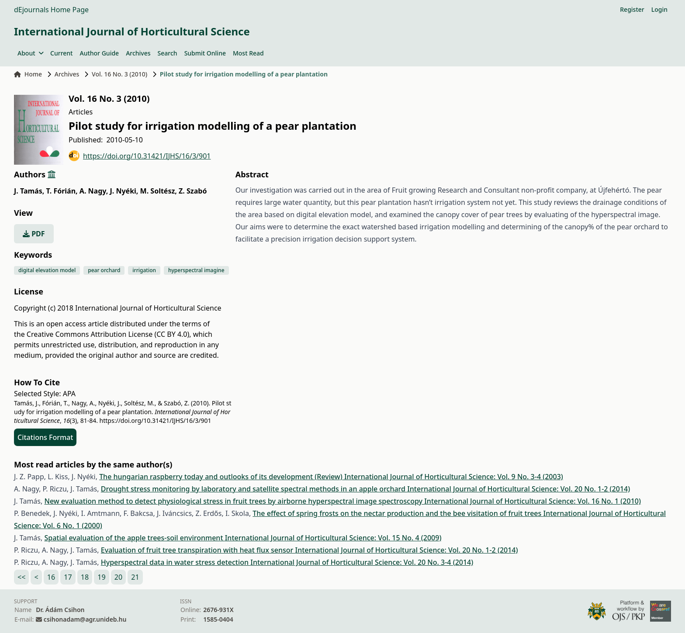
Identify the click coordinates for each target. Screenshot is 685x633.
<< (21, 577)
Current (61, 53)
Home (28, 74)
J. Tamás (29, 191)
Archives (138, 53)
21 (135, 577)
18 (85, 577)
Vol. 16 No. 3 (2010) (119, 74)
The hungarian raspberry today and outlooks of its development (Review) (221, 476)
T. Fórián (61, 191)
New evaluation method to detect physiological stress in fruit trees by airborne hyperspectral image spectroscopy (234, 501)
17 (68, 577)
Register (632, 9)
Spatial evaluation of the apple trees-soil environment (134, 538)
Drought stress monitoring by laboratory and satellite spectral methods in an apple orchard (254, 489)
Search (167, 53)
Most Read (248, 53)
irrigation (144, 270)
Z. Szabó (193, 191)
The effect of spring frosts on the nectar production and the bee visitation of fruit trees (398, 513)
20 (118, 577)
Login (659, 9)
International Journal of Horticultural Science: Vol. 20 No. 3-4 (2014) (361, 562)
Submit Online (205, 53)
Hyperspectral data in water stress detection (176, 562)
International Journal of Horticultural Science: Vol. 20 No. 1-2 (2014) (518, 489)
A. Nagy (94, 191)
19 (101, 577)
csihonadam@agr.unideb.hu (85, 619)
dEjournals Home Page (51, 9)
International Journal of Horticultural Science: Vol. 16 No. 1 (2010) (532, 501)
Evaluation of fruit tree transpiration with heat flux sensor (198, 550)
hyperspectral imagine (196, 270)
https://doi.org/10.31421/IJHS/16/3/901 (140, 155)
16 (51, 577)
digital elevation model (47, 270)
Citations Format (45, 437)
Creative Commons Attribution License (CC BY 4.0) (108, 334)
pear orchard (104, 270)
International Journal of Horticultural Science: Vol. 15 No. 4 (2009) (333, 538)
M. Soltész (158, 191)
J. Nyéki (124, 191)
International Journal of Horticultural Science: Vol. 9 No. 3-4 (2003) (453, 476)
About (30, 53)
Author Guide (99, 53)
